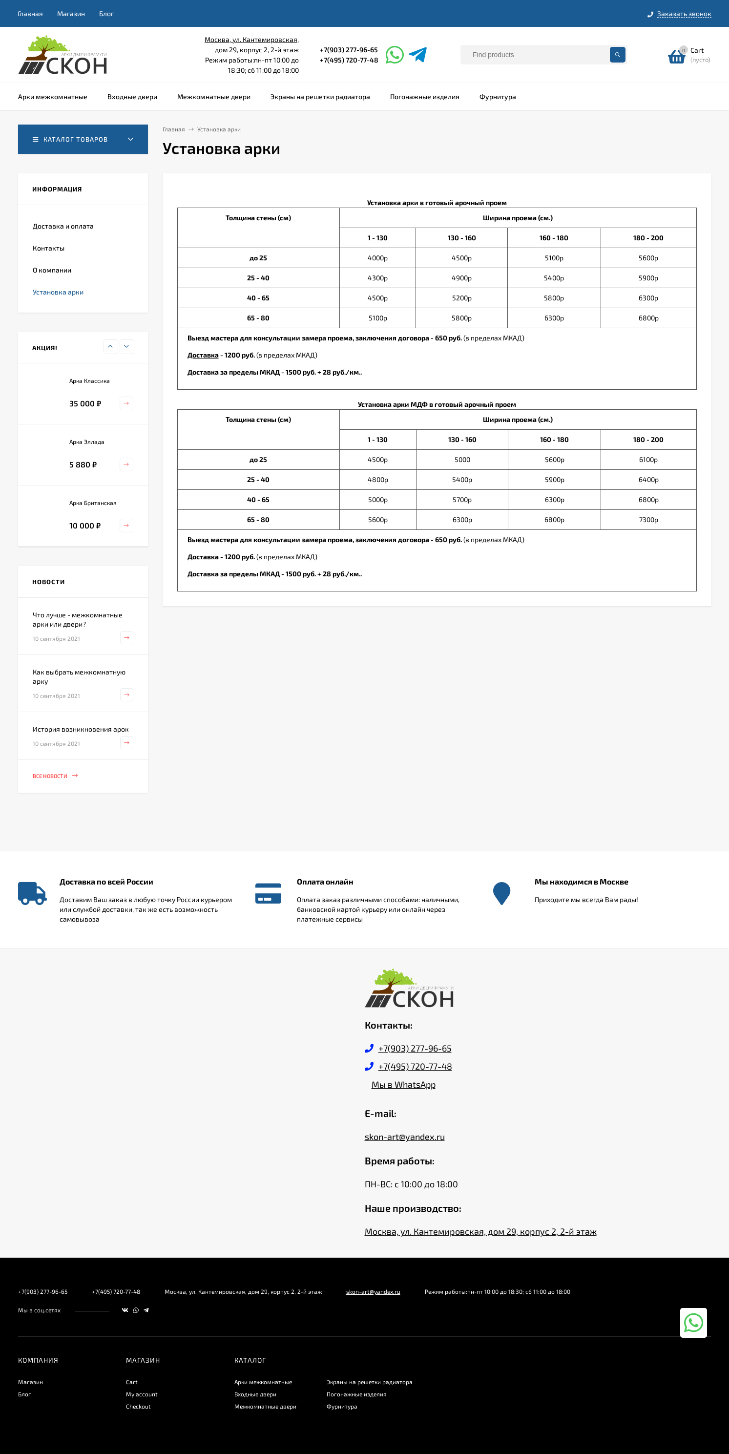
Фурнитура (342, 1406)
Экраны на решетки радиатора (370, 1381)
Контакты (48, 248)
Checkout (138, 1406)
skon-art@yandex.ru (405, 1136)
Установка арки (58, 292)
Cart (132, 1381)
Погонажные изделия (357, 1394)
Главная (30, 13)
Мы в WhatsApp (404, 1084)
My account (142, 1394)
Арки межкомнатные (263, 1381)
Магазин (71, 13)
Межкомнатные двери (265, 1406)
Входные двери (255, 1394)
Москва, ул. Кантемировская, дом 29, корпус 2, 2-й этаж (481, 1231)
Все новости (55, 776)
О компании (52, 270)
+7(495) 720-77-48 (349, 60)
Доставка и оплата (63, 226)
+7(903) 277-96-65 (349, 49)
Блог (106, 13)
